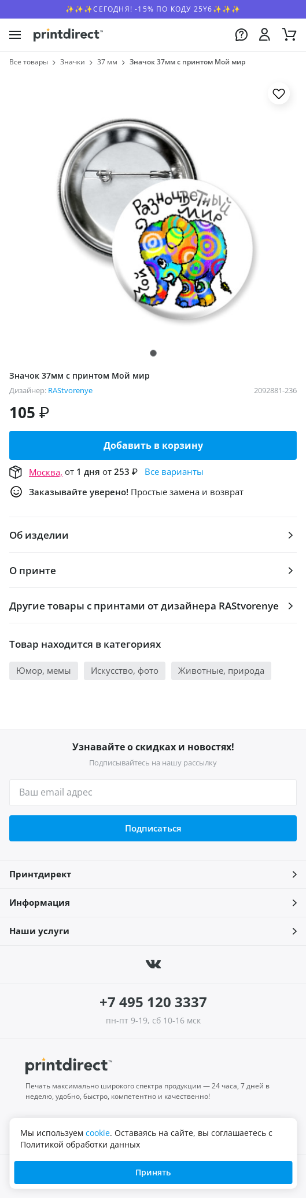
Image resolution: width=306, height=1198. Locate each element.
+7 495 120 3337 (153, 1001)
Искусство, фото (124, 670)
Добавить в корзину (153, 445)
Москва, (45, 472)
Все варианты (174, 471)
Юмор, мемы (43, 670)
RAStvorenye (70, 390)
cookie (98, 1132)
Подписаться (153, 828)
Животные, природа (221, 670)
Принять (153, 1172)
